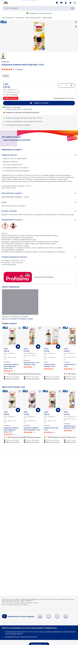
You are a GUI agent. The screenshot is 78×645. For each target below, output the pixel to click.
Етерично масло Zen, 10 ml (51, 429)
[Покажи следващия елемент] (73, 340)
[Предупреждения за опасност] (39, 219)
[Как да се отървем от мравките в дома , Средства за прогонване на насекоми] (20, 304)
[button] (75, 3)
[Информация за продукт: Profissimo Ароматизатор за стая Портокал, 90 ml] (32, 374)
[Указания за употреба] (39, 211)
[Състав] (39, 202)
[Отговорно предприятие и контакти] (39, 257)
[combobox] (39, 8)
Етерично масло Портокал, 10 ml (49, 365)
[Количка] (70, 3)
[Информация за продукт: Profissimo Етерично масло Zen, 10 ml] (54, 437)
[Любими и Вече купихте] (61, 3)
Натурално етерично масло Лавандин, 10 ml (32, 429)
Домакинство (19, 17)
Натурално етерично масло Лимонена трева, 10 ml (11, 366)
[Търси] (72, 8)
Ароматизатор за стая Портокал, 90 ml (31, 364)
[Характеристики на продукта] (39, 193)
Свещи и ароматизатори (33, 17)
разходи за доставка (28, 599)
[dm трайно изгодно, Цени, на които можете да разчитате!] (39, 138)
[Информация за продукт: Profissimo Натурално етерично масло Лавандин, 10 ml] (32, 437)
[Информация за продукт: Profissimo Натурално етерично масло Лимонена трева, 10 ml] (14, 374)
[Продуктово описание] (39, 155)
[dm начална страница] (5, 2)
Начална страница (8, 17)
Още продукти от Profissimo (28, 277)
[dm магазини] (57, 3)
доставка (14, 95)
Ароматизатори (47, 17)
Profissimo (5, 62)
